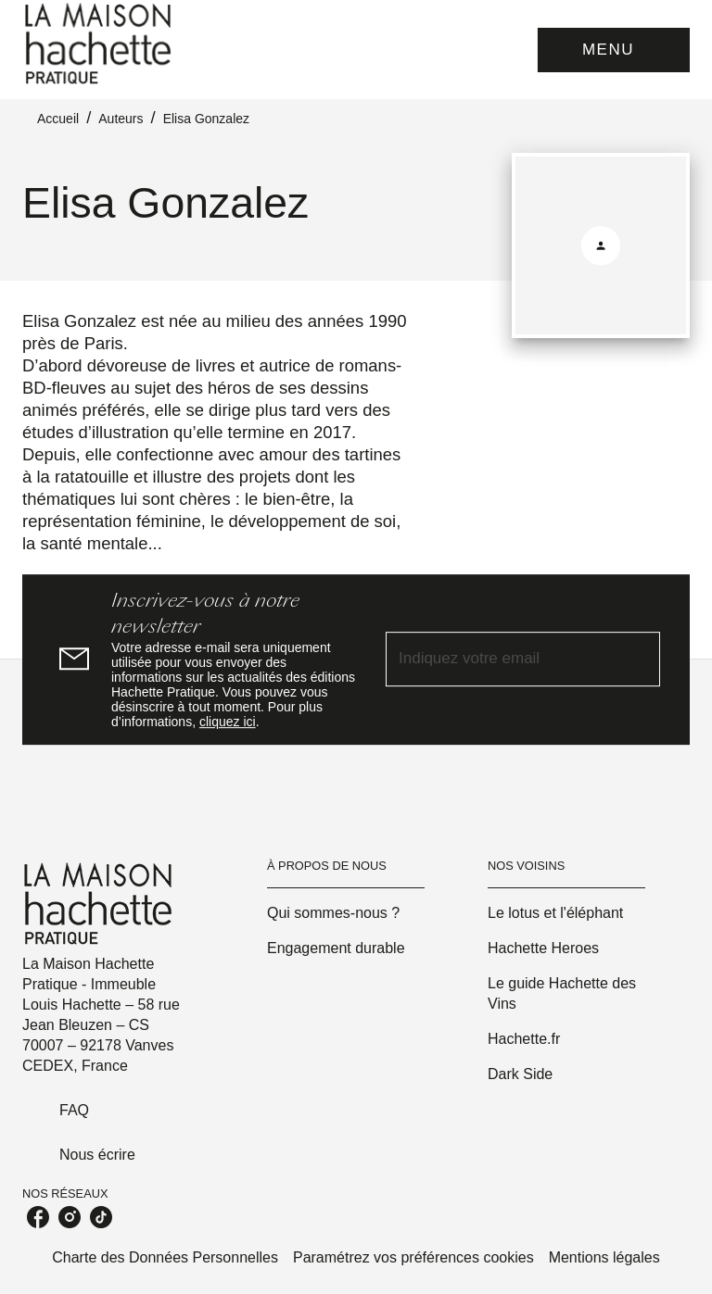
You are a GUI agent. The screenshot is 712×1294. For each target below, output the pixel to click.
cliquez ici (227, 721)
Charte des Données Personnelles (165, 1257)
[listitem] (38, 1217)
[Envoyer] (638, 659)
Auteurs (120, 118)
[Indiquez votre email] (500, 659)
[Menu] (614, 50)
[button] (346, 913)
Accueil (58, 118)
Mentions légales (604, 1257)
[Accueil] (100, 44)
